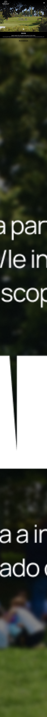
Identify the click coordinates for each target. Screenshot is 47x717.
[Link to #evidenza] (23, 29)
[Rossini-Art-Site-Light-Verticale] (5, 1)
